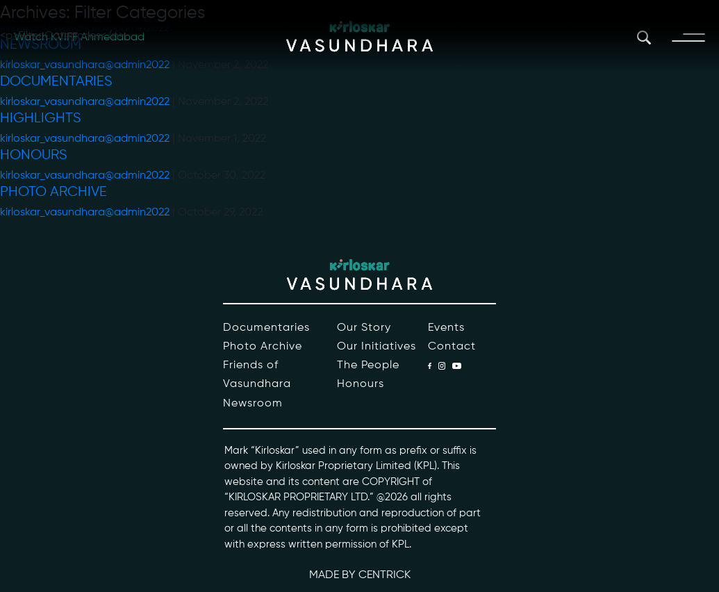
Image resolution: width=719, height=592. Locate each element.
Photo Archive (53, 192)
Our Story (364, 328)
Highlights (40, 118)
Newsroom (253, 403)
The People (368, 365)
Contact (452, 346)
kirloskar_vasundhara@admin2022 (85, 102)
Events (446, 328)
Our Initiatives (376, 346)
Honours (33, 155)
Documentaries (56, 81)
